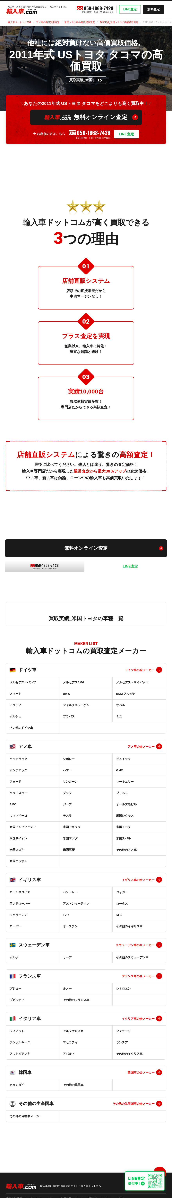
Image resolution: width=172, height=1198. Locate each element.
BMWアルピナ (125, 693)
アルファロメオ (73, 1031)
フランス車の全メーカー (138, 976)
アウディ (15, 705)
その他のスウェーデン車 (132, 957)
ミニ (119, 716)
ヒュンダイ (17, 1084)
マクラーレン (18, 915)
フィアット (17, 1031)
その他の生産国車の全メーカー (134, 1103)
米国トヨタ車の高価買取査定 (79, 22)
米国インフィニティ (23, 827)
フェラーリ (123, 1031)
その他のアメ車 (126, 849)
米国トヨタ (123, 827)
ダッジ (67, 793)
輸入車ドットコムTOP (19, 22)
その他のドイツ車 (21, 727)
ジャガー (122, 892)
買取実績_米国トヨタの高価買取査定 (119, 22)
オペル (120, 705)
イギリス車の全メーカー (138, 879)
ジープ (67, 804)
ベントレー (70, 892)
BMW (66, 693)
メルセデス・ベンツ (23, 682)
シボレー (69, 758)
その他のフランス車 (76, 999)
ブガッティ (17, 999)
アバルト (69, 1053)
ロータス (122, 903)
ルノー (67, 988)
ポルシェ (15, 716)
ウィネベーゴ (18, 815)
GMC (119, 770)
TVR (66, 915)
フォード (15, 781)
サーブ (67, 957)
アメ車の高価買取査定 (48, 22)
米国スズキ (17, 849)
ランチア (122, 1042)
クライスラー (18, 793)
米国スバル (123, 838)
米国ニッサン (18, 861)
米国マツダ (70, 838)
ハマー (67, 770)
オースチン (70, 926)
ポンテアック (18, 770)
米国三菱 (69, 849)
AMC (13, 804)
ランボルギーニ (20, 1042)
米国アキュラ (72, 827)
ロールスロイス (20, 892)
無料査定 (153, 9)
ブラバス (69, 716)
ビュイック (123, 758)
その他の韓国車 (73, 1084)
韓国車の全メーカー (141, 1072)
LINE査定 (130, 9)
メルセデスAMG (73, 682)
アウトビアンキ (20, 1053)
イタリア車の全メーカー (138, 1018)
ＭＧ (119, 915)
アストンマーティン (76, 903)
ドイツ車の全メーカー (140, 670)
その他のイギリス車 (129, 926)
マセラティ (70, 1042)
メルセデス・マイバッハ (132, 682)
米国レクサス (125, 815)
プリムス (122, 793)
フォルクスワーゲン (76, 705)
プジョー (15, 988)
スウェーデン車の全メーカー (135, 945)
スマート (15, 693)
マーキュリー (125, 781)
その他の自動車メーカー (26, 1116)
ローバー (15, 926)
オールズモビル (126, 804)
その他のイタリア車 (129, 1053)
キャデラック (18, 758)
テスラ (67, 815)
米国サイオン (18, 838)
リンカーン (70, 781)
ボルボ (14, 957)
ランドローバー (20, 903)
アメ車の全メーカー (141, 746)
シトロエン (123, 988)
